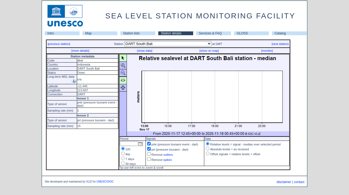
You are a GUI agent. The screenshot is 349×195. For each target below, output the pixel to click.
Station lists (131, 33)
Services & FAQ (210, 33)
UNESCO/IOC (105, 181)
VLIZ (89, 181)
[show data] (144, 50)
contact (299, 182)
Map (88, 33)
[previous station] (59, 44)
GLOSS (242, 33)
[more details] (80, 50)
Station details (171, 33)
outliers (168, 154)
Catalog (280, 33)
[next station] (280, 44)
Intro (50, 33)
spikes (167, 159)
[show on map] (209, 50)
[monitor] (267, 50)
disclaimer (283, 182)
